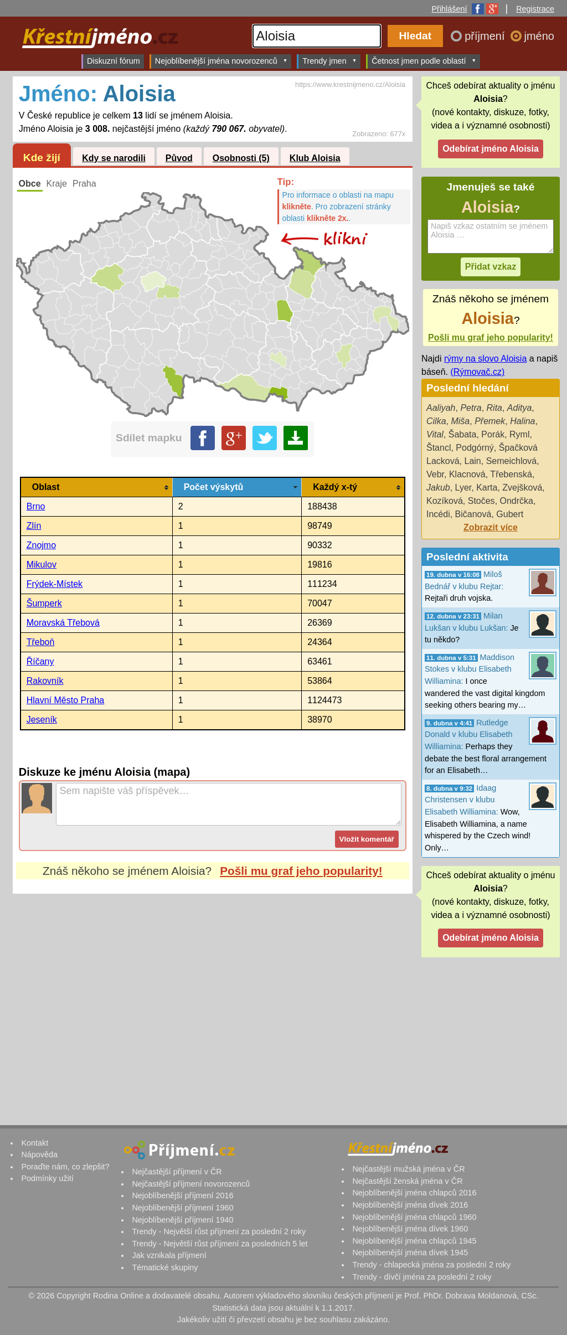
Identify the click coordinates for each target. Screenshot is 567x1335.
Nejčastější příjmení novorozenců (191, 1183)
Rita (494, 408)
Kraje (57, 183)
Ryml (519, 434)
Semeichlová (511, 461)
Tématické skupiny (165, 1267)
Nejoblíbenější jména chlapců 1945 (414, 1240)
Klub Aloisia (315, 158)
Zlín (34, 525)
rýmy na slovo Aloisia (485, 358)
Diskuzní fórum (113, 60)
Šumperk (44, 603)
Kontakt (34, 1142)
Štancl (438, 447)
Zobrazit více (490, 527)
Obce (30, 183)
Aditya (519, 408)
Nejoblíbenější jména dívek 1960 (410, 1228)
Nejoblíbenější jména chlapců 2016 (414, 1192)
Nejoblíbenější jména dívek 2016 (410, 1204)
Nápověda (39, 1154)
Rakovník (45, 680)
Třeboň (41, 642)
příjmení (486, 36)
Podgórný (475, 447)
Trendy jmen (329, 60)
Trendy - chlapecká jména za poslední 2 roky (431, 1264)
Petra (470, 408)
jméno (539, 36)
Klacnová (467, 474)
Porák (492, 434)
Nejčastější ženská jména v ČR (407, 1181)
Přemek (490, 421)
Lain (472, 461)
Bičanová (473, 514)
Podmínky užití (47, 1178)
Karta (486, 487)
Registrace (535, 8)
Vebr (435, 474)
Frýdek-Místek (55, 584)
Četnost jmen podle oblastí (424, 60)
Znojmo (41, 545)
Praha (84, 183)
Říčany (40, 661)
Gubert (509, 514)
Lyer (463, 487)
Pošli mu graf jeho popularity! (301, 870)
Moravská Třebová (63, 622)
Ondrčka (516, 501)
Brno (36, 506)
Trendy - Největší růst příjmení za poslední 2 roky (219, 1231)
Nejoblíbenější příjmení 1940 (182, 1219)
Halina (522, 421)
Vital (435, 434)
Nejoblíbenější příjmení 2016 (182, 1195)
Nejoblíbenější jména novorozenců (221, 60)
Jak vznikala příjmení (169, 1255)
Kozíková (444, 501)
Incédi (438, 514)
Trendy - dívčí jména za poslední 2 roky (421, 1276)
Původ (179, 158)
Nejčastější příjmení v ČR (176, 1171)
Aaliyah (440, 408)
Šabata (463, 434)
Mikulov (41, 564)
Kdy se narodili (114, 158)
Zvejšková (522, 487)
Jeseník (42, 719)
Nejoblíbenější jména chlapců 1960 (414, 1217)
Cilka (436, 421)
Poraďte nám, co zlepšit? (65, 1166)
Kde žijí (41, 157)
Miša (460, 421)
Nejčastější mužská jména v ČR (408, 1168)
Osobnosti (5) (241, 158)
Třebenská (511, 474)
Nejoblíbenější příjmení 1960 (182, 1207)
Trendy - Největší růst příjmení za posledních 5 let (219, 1243)
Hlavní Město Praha (66, 700)
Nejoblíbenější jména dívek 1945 (410, 1252)
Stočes (481, 501)
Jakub (438, 487)
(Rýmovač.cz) (477, 372)
